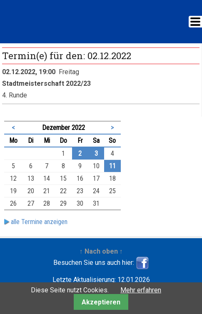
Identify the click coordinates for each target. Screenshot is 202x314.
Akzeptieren (101, 302)
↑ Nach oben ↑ (101, 251)
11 (112, 166)
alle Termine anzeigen (39, 222)
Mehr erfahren (140, 290)
